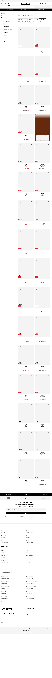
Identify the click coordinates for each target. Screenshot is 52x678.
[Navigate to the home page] (25, 4)
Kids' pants (3, 551)
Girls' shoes (3, 557)
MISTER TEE (3, 582)
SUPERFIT (28, 572)
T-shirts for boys (4, 562)
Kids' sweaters (4, 559)
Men (6, 3)
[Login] (42, 3)
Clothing (34, 13)
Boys (21, 13)
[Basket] (50, 3)
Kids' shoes (3, 547)
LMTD (27, 569)
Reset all (27, 24)
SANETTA (28, 577)
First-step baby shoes (30, 562)
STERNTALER (3, 572)
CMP (27, 567)
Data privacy (25, 609)
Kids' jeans (28, 549)
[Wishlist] (47, 3)
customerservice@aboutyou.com (15, 537)
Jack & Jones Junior (29, 574)
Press (9, 609)
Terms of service (32, 609)
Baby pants (28, 556)
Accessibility (47, 609)
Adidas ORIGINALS (4, 577)
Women (3, 3)
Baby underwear (29, 554)
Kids (9, 3)
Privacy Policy (9, 536)
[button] (40, 15)
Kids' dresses (28, 547)
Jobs (12, 609)
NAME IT (27, 582)
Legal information (40, 609)
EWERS (38, 13)
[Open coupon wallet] (40, 3)
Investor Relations (18, 609)
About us (4, 609)
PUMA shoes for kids (29, 561)
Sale (26, 19)
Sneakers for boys (4, 561)
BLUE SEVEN (3, 579)
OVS (27, 579)
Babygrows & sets (4, 554)
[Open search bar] (34, 7)
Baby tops (3, 556)
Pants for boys (28, 559)
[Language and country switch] (49, 1)
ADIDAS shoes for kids (5, 552)
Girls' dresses (28, 557)
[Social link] (2, 594)
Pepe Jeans (3, 574)
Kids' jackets (3, 549)
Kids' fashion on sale (29, 552)
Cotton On (3, 569)
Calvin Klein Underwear (5, 567)
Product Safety (26, 611)
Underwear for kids (29, 551)
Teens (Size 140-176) (27, 13)
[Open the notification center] (45, 4)
